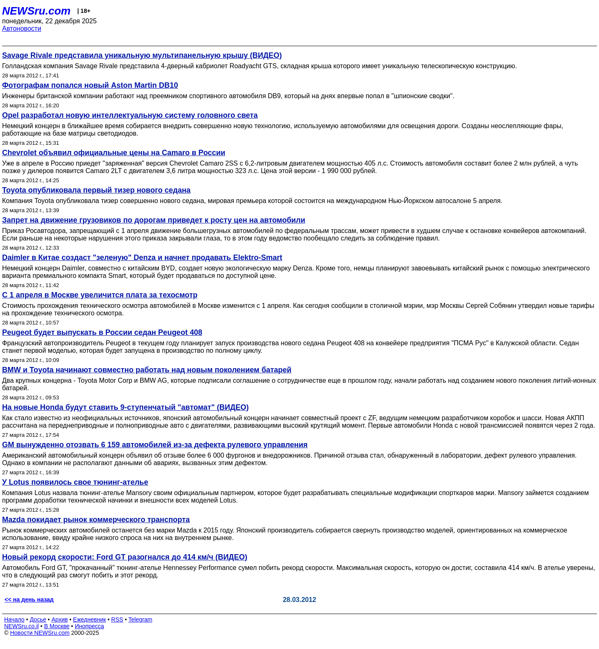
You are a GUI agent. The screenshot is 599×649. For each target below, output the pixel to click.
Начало (14, 619)
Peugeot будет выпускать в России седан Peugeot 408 (102, 332)
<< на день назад (29, 599)
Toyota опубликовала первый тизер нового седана (96, 190)
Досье (38, 619)
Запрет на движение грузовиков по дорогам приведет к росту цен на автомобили (153, 220)
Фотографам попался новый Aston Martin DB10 (90, 85)
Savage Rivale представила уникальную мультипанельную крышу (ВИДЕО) (142, 55)
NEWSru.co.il (21, 626)
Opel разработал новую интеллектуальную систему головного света (130, 115)
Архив (60, 619)
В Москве (56, 626)
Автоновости (21, 28)
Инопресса (89, 626)
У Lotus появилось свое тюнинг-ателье (75, 482)
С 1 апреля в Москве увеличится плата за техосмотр (100, 295)
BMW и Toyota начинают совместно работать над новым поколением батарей (147, 370)
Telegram (141, 619)
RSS (117, 619)
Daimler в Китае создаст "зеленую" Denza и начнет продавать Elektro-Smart (142, 257)
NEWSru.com (36, 11)
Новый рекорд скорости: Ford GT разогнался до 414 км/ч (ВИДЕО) (124, 557)
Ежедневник (89, 619)
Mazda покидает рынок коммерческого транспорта (96, 519)
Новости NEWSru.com (39, 632)
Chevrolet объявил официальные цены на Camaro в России (113, 153)
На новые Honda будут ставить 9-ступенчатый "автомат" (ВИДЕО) (125, 407)
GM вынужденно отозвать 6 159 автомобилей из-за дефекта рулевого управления (154, 445)
